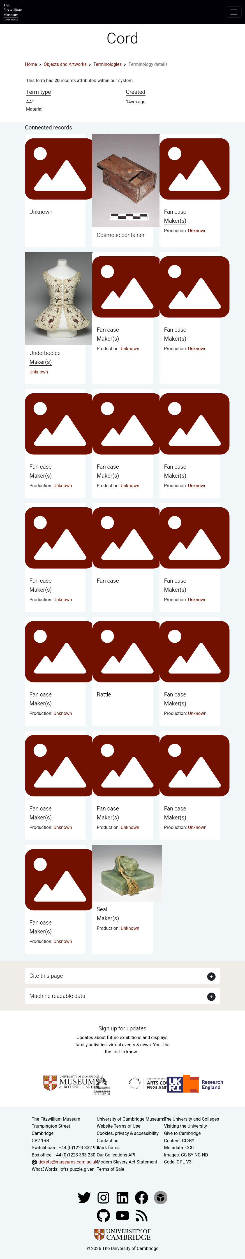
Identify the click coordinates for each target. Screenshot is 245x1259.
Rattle (104, 694)
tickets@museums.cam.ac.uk (67, 1162)
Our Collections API (116, 1155)
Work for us (108, 1147)
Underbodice (45, 353)
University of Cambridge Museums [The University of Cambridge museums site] (131, 1119)
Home (31, 64)
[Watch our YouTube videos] (123, 1215)
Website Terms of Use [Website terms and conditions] (118, 1126)
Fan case (175, 211)
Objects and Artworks (65, 64)
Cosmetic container (121, 235)
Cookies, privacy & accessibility (128, 1133)
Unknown (40, 211)
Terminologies (107, 64)
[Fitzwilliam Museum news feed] (142, 1215)
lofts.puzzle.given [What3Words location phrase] (76, 1169)
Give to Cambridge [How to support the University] (182, 1133)
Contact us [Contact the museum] (107, 1140)
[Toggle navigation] (234, 12)
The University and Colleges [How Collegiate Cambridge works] (191, 1119)
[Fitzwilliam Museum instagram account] (104, 1197)
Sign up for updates (122, 1028)
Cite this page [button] (46, 975)
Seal (102, 909)
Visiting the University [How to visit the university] (185, 1126)
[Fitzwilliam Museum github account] (104, 1215)
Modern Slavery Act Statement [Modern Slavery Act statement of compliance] (127, 1162)
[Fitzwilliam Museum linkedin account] (142, 1197)
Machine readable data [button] (57, 996)
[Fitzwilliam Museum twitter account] (84, 1197)
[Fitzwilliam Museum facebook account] (123, 1197)
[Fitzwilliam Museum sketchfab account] (161, 1197)
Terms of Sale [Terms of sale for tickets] (110, 1169)
